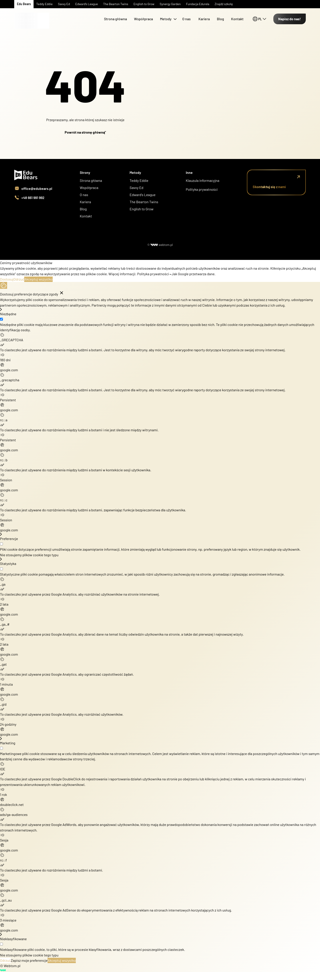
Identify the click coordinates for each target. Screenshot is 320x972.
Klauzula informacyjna (202, 180)
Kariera (204, 19)
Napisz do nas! (289, 19)
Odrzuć (19, 279)
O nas (186, 19)
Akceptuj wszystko (38, 279)
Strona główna (115, 19)
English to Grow (141, 209)
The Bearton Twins (144, 202)
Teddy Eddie (139, 180)
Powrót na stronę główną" (85, 132)
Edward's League (142, 195)
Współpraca (143, 19)
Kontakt (237, 19)
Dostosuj (7, 279)
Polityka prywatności (202, 189)
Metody (166, 19)
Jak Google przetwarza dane (193, 274)
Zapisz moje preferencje (29, 960)
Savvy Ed (136, 187)
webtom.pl (162, 245)
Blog (220, 19)
